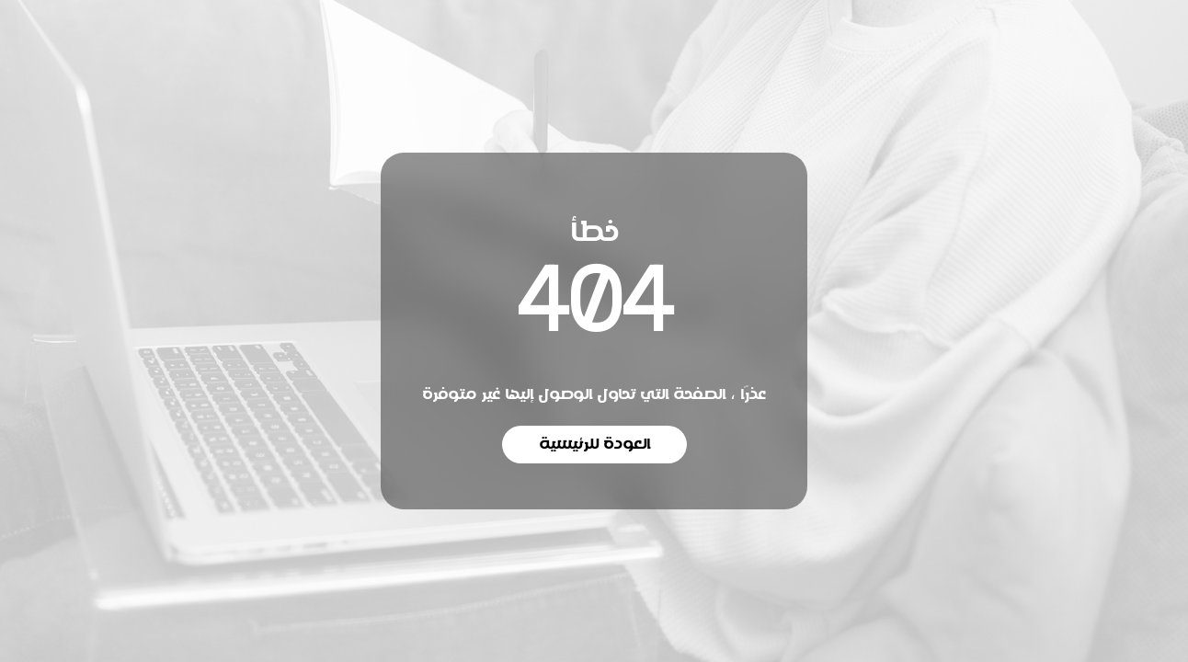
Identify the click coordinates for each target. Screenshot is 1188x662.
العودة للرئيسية (594, 444)
